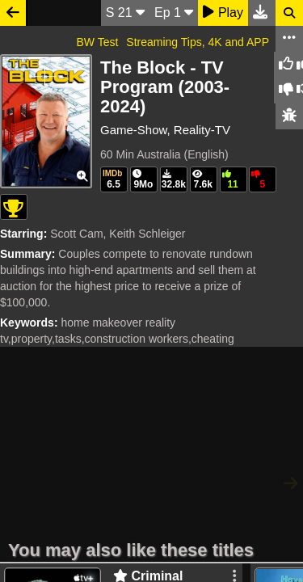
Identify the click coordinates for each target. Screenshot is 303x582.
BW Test (97, 42)
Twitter (270, 454)
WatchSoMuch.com (85, 454)
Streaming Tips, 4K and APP (197, 42)
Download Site (198, 454)
